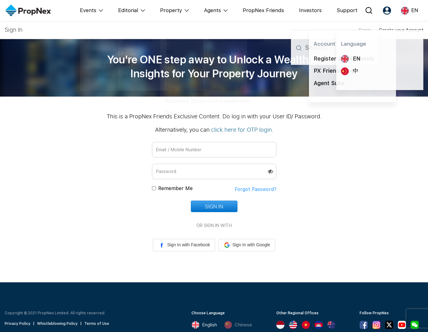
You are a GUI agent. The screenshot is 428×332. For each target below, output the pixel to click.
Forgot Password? (255, 189)
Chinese (238, 325)
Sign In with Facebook (184, 245)
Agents (212, 10)
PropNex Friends (263, 10)
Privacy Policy (17, 323)
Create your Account (401, 30)
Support (347, 10)
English (204, 325)
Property (171, 10)
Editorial (128, 10)
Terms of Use (96, 323)
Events (88, 10)
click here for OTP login (241, 129)
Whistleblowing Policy (57, 323)
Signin (365, 30)
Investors (310, 10)
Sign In (214, 206)
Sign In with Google (246, 245)
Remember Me (175, 188)
